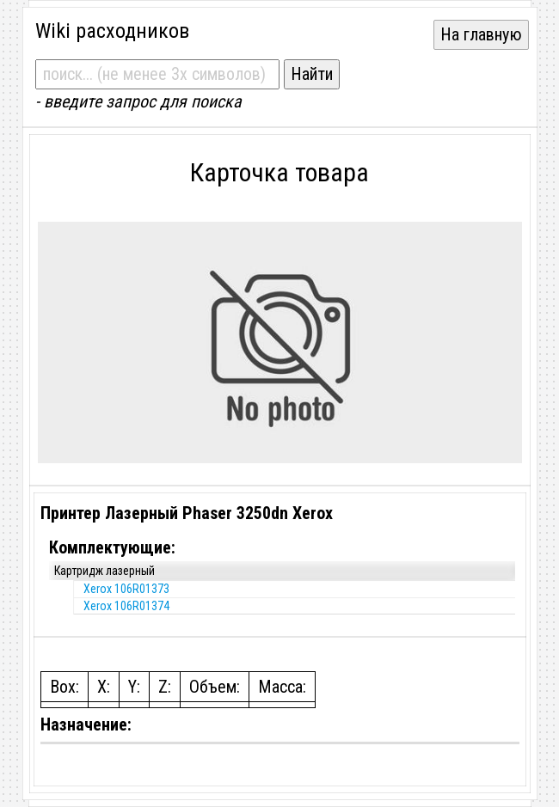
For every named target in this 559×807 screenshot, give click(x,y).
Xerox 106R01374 (126, 606)
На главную (481, 34)
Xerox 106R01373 (126, 589)
